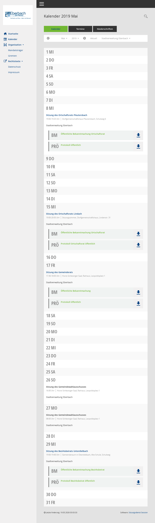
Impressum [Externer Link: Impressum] (14, 72)
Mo (53, 92)
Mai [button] (65, 38)
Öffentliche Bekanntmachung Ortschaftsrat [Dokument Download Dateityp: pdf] (84, 134)
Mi (52, 52)
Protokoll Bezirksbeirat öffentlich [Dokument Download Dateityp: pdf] (78, 481)
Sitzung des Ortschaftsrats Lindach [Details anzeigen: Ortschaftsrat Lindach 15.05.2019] (65, 213)
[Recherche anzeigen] (145, 16)
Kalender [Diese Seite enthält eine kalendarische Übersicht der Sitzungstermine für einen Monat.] (11, 39)
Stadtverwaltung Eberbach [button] (116, 38)
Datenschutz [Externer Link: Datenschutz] (15, 66)
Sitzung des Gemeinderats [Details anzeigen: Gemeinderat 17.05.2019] (60, 272)
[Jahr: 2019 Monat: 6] (85, 38)
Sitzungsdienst (138, 512)
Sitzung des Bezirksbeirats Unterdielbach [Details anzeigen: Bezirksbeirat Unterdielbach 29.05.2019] (68, 451)
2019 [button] (76, 38)
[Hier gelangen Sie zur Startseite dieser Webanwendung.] (18, 15)
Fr (52, 68)
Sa (52, 76)
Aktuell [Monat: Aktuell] (94, 38)
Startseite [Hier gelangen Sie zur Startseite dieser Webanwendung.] (11, 33)
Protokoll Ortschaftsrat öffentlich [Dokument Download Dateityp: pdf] (79, 244)
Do (52, 60)
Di (52, 100)
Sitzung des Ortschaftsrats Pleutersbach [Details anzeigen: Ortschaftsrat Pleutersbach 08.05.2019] (67, 115)
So (52, 84)
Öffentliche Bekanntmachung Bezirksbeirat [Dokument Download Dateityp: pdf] (83, 470)
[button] (18, 44)
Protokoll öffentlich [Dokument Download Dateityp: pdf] (72, 145)
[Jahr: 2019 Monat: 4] (48, 38)
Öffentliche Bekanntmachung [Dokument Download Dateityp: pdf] (76, 291)
